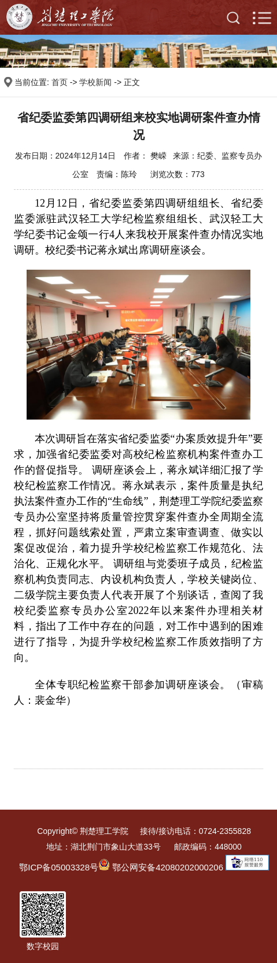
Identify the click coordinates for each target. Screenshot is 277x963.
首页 (59, 82)
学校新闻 (95, 82)
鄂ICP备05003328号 (58, 867)
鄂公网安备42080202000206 (160, 867)
